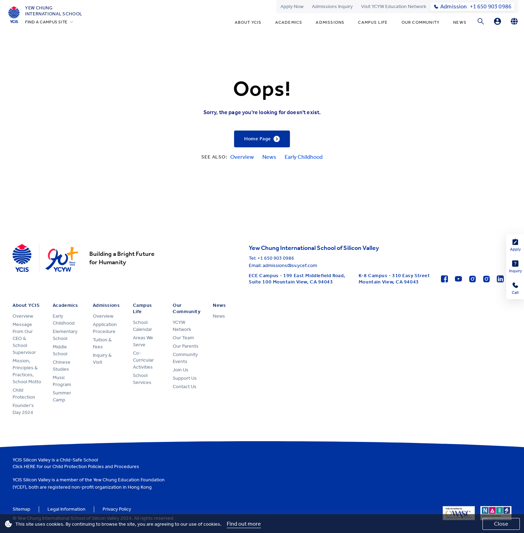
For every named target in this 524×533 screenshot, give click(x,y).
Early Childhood (304, 157)
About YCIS (248, 22)
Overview (242, 157)
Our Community (421, 22)
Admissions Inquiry (332, 6)
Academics (288, 22)
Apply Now (292, 6)
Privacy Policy (117, 509)
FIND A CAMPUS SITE (46, 22)
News (459, 22)
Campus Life (373, 22)
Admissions (330, 22)
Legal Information (66, 509)
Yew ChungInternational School (53, 10)
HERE (30, 466)
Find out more (244, 523)
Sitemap (21, 509)
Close (501, 523)
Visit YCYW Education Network (393, 6)
